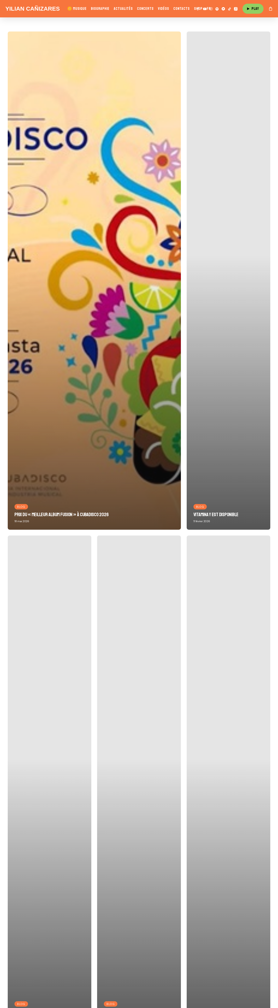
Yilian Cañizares (32, 9)
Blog (21, 506)
